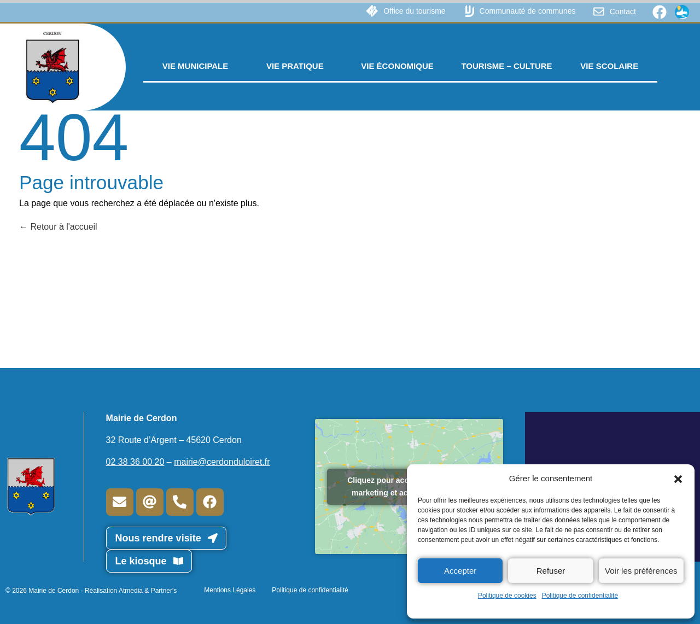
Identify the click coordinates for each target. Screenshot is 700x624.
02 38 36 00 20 (135, 461)
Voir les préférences (641, 570)
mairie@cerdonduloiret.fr (222, 461)
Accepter (460, 570)
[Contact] (598, 11)
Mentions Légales (229, 590)
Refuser (550, 570)
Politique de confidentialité (580, 595)
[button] (678, 478)
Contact (623, 11)
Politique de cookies (507, 595)
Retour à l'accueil (58, 226)
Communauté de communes (528, 11)
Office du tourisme (414, 11)
